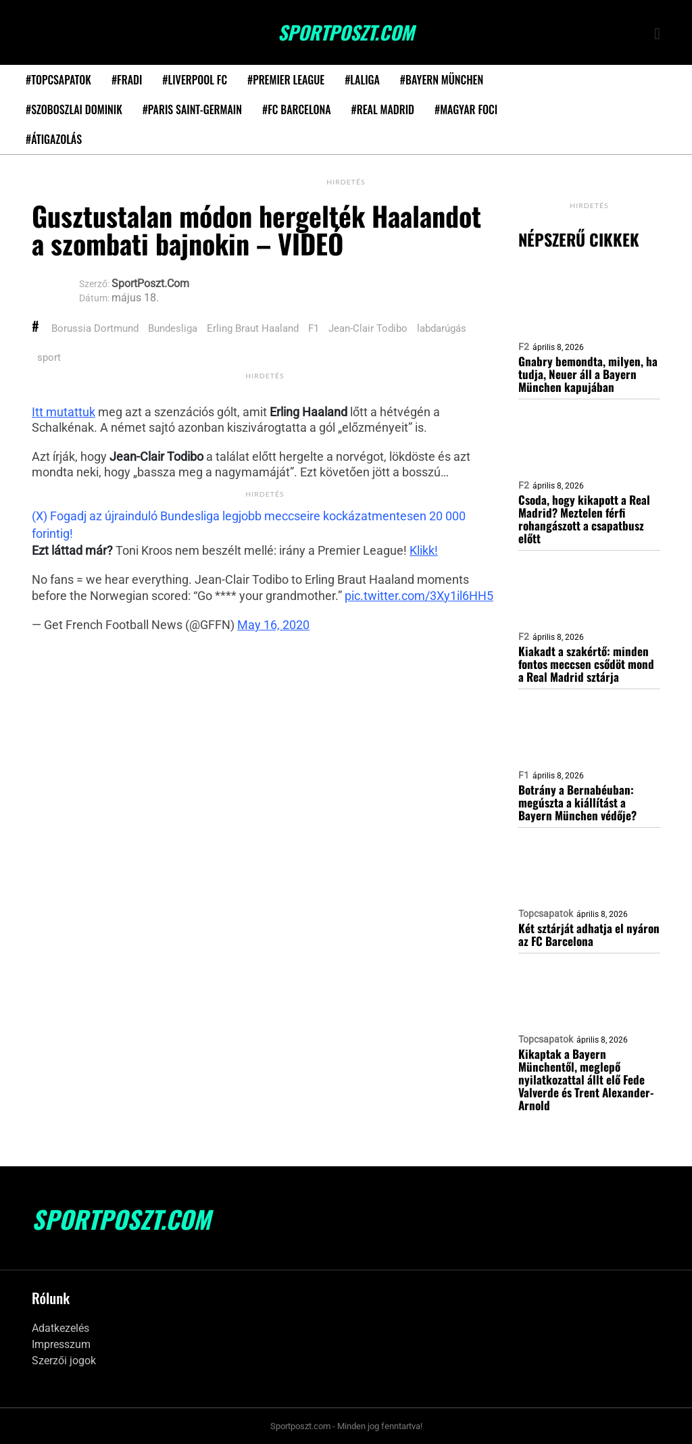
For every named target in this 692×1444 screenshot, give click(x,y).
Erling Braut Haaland (253, 328)
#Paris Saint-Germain (192, 109)
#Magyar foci (466, 109)
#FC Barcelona (296, 109)
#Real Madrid (382, 109)
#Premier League (285, 80)
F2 (523, 346)
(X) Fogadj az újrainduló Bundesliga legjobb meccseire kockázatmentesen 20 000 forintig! (249, 525)
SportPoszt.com (346, 32)
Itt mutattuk (63, 412)
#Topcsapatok (58, 80)
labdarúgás (441, 328)
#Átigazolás (54, 139)
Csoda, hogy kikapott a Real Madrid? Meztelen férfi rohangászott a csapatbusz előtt (584, 519)
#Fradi (127, 80)
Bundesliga (172, 328)
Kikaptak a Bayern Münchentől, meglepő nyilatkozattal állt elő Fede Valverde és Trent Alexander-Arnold (586, 1079)
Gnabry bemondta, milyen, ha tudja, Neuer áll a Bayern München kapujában (588, 374)
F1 (313, 328)
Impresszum (61, 1344)
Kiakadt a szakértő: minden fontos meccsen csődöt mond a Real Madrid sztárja (586, 664)
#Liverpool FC (194, 80)
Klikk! (424, 550)
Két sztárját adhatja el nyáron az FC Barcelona (589, 934)
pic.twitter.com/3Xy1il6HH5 (419, 596)
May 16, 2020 (273, 625)
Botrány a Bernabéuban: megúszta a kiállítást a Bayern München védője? (577, 802)
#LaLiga (362, 80)
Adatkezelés (60, 1328)
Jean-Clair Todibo (367, 328)
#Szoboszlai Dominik (74, 109)
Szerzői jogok (64, 1360)
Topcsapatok (545, 913)
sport (49, 357)
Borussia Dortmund (95, 328)
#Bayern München (441, 80)
